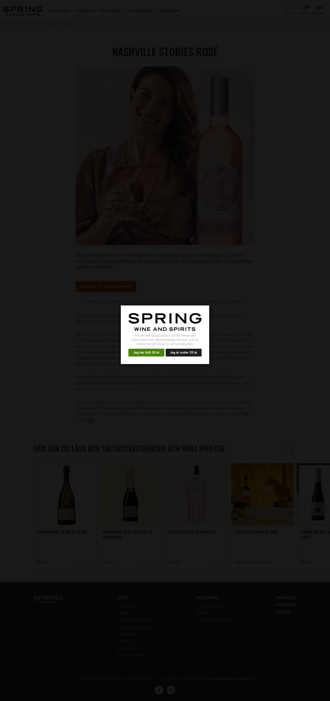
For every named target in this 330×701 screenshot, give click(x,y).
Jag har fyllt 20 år (146, 352)
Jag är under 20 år (183, 352)
